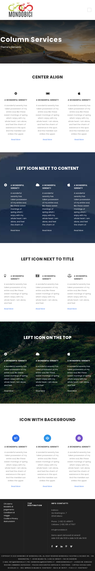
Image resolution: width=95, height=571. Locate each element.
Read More (15, 139)
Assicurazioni (9, 521)
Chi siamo (8, 504)
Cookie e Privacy (11, 518)
